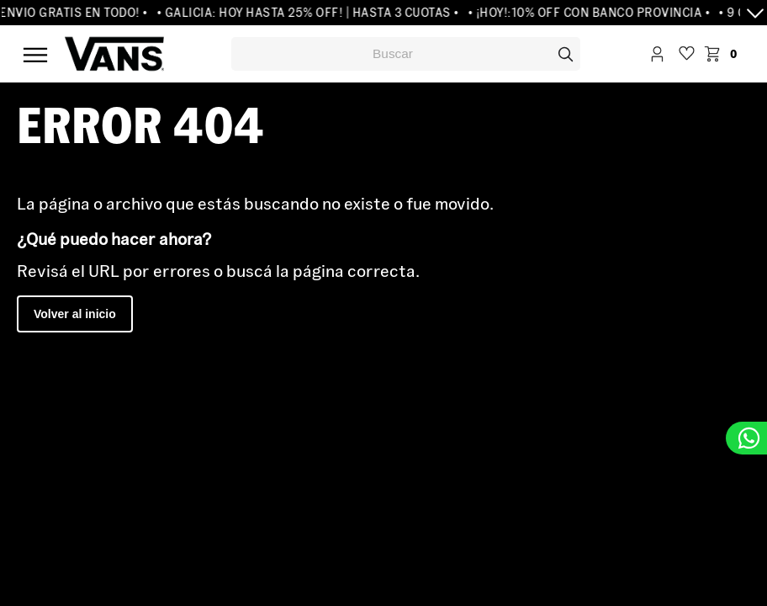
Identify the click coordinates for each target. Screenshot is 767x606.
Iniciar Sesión (657, 56)
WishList (686, 56)
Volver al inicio (75, 314)
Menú (35, 54)
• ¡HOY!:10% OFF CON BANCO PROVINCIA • (593, 13)
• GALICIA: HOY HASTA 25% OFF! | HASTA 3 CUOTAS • (312, 13)
